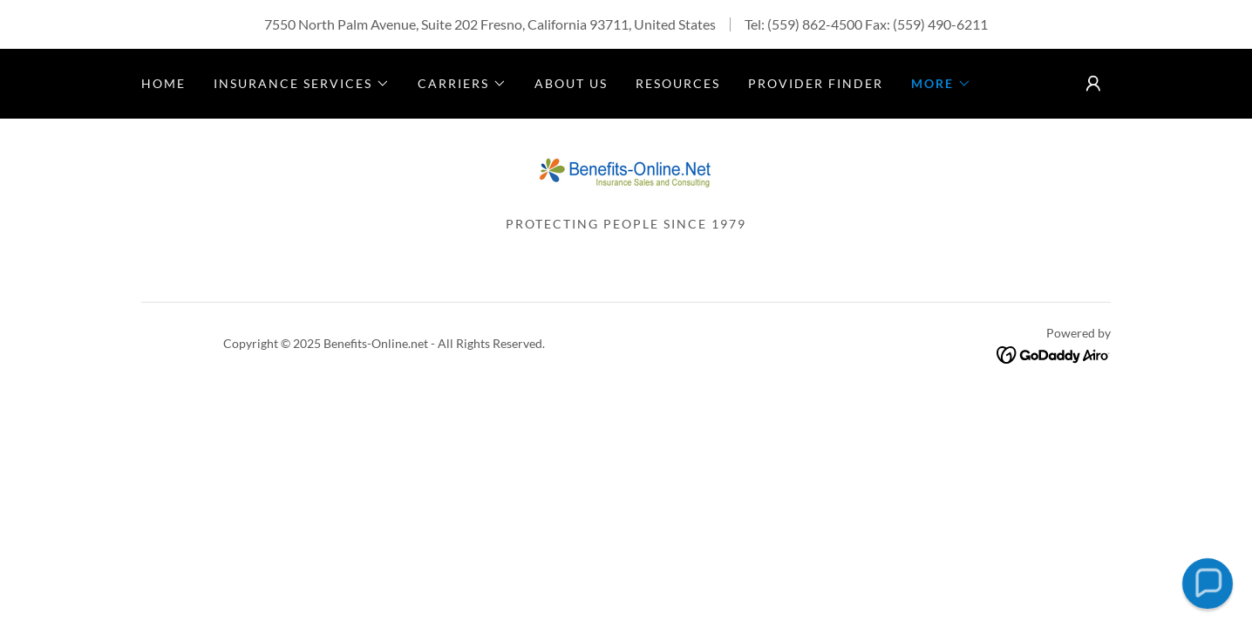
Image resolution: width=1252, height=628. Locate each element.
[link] (626, 172)
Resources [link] (678, 83)
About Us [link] (571, 83)
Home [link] (163, 83)
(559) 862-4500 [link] (814, 24)
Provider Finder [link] (815, 83)
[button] (302, 83)
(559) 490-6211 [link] (940, 24)
